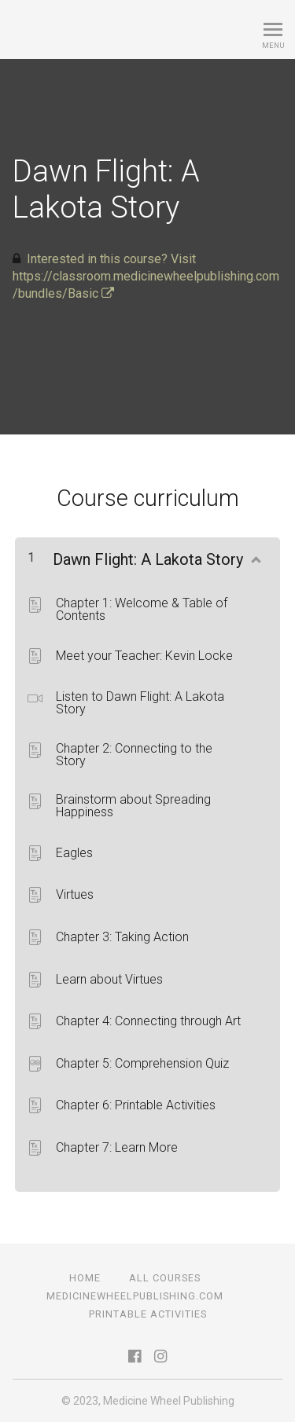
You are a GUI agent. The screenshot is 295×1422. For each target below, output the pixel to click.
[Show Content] (255, 556)
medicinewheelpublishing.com (134, 1296)
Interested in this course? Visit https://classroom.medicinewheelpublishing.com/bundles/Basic (146, 276)
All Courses (165, 1278)
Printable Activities (148, 1314)
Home (85, 1278)
